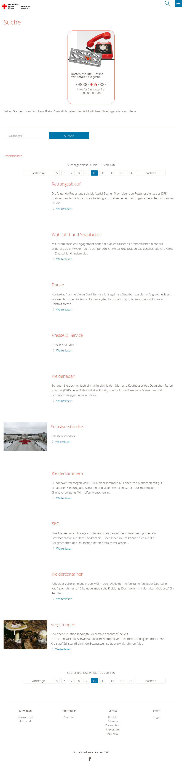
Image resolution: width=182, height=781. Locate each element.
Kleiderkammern (67, 473)
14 (130, 173)
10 (94, 173)
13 (121, 173)
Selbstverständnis (67, 426)
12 (112, 173)
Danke (58, 285)
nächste (150, 173)
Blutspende (25, 721)
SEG (55, 524)
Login (156, 717)
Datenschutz (113, 725)
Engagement (25, 717)
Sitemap (113, 721)
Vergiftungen (63, 624)
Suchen (69, 136)
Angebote (69, 717)
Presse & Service (67, 335)
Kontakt (112, 717)
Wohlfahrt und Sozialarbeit (77, 234)
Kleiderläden (63, 376)
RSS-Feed (113, 733)
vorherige (38, 173)
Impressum (113, 729)
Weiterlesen (64, 209)
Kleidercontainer (67, 574)
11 (103, 173)
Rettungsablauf (66, 184)
